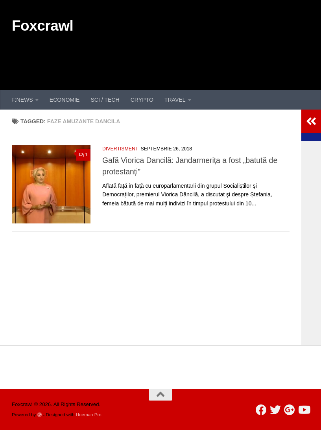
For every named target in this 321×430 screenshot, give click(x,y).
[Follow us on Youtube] (303, 409)
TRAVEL (175, 100)
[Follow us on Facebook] (261, 409)
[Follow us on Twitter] (275, 409)
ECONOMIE (65, 100)
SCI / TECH (104, 100)
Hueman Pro (88, 414)
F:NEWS (22, 100)
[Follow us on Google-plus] (289, 409)
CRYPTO (142, 100)
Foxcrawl (42, 26)
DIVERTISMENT (120, 149)
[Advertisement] (166, 58)
